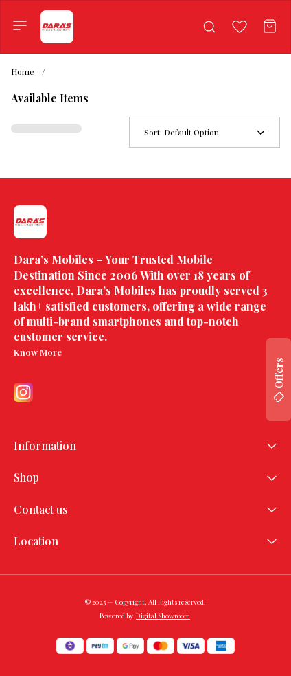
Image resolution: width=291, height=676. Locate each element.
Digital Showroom (163, 615)
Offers (279, 379)
